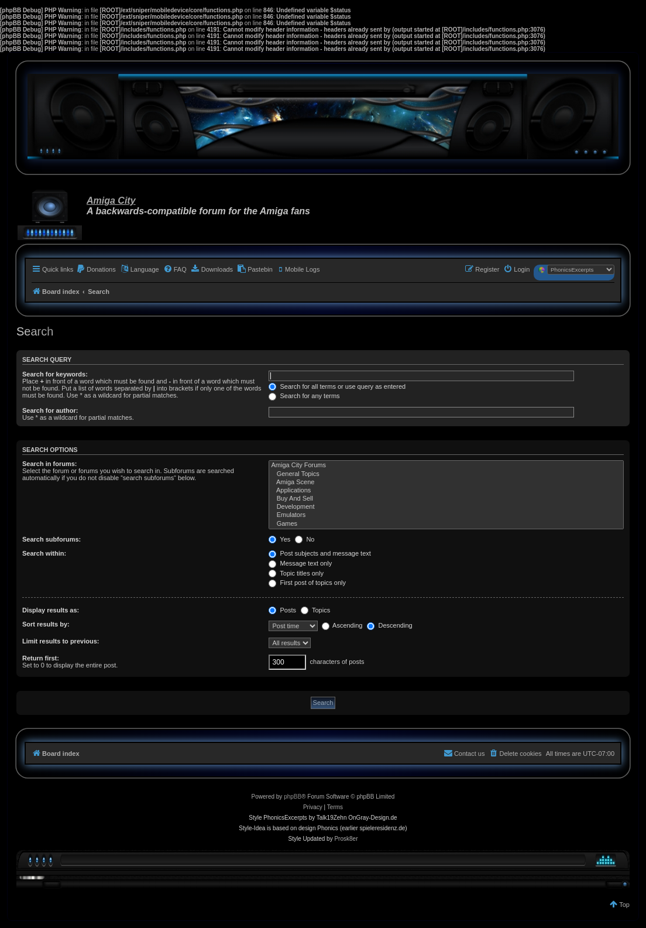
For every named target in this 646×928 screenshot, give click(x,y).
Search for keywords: (55, 374)
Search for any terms (304, 395)
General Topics (446, 474)
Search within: (44, 553)
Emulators (446, 515)
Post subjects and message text (319, 553)
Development (446, 507)
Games (446, 524)
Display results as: (50, 610)
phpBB (292, 796)
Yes (279, 539)
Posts (282, 610)
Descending (389, 625)
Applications (446, 491)
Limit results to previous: (60, 641)
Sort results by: (46, 624)
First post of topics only (307, 582)
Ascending (342, 625)
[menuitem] (96, 269)
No (304, 539)
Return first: (40, 658)
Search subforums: (51, 539)
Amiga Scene (446, 482)
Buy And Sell (446, 499)
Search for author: (50, 410)
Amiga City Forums (446, 465)
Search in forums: (49, 463)
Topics (315, 610)
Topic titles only (296, 573)
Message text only (300, 563)
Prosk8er (346, 838)
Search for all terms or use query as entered (337, 386)
